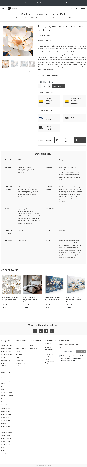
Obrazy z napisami (6, 392)
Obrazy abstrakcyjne (7, 345)
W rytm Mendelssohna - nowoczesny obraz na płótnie (10, 299)
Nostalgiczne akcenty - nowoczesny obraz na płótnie (52, 299)
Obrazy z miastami (6, 378)
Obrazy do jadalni (6, 414)
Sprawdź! (68, 2)
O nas (17, 345)
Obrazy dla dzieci (6, 348)
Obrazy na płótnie (29, 17)
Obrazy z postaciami (7, 398)
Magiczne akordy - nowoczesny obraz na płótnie (73, 299)
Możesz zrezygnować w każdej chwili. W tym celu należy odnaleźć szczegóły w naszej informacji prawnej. (73, 358)
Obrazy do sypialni (6, 354)
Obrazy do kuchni (6, 417)
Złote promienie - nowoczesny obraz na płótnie (30, 299)
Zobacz (4, 307)
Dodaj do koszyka (58, 86)
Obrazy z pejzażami (7, 395)
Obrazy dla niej (5, 408)
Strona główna (19, 17)
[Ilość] (44, 86)
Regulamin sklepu (21, 351)
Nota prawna (19, 354)
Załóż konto (33, 348)
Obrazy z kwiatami (41, 17)
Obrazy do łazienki (6, 432)
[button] (83, 8)
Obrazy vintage (5, 441)
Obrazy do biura (6, 411)
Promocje (4, 456)
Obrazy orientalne (6, 435)
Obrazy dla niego (6, 405)
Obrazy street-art (6, 438)
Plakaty (3, 402)
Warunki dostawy (21, 348)
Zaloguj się (33, 345)
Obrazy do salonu (6, 351)
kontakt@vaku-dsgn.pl (50, 362)
